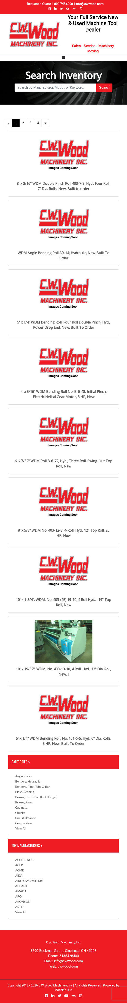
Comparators (23, 823)
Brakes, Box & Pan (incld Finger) (36, 797)
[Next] (45, 123)
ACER (19, 865)
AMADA (21, 891)
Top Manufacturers (27, 845)
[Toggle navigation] (63, 58)
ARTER (20, 907)
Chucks (20, 812)
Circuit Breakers (25, 818)
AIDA (18, 875)
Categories (21, 761)
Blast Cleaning (24, 792)
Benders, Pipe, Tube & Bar (32, 786)
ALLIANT (21, 886)
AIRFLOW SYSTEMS (29, 881)
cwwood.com (68, 966)
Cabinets (21, 807)
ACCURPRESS (24, 860)
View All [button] (20, 828)
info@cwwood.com (89, 4)
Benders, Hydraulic (27, 781)
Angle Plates (23, 776)
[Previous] (8, 123)
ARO (18, 896)
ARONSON (22, 901)
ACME (19, 870)
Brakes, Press (24, 802)
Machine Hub (63, 990)
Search (104, 87)
